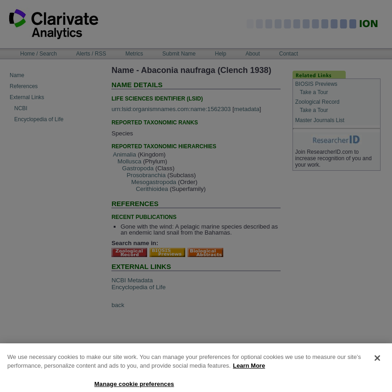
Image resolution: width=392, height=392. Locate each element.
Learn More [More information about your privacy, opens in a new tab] (249, 370)
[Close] (377, 362)
